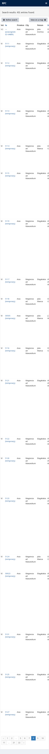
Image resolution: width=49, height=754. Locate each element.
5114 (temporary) (10, 147)
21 (14, 742)
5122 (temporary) (10, 440)
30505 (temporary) (10, 316)
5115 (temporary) (10, 174)
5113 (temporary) (10, 112)
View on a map (38, 20)
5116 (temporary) (10, 349)
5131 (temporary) (10, 635)
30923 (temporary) (10, 574)
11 (4, 742)
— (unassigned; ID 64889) (10, 32)
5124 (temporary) (10, 557)
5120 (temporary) (10, 459)
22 (19, 742)
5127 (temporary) (10, 713)
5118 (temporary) (10, 300)
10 (43, 738)
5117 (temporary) (10, 280)
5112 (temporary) (10, 64)
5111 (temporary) (10, 44)
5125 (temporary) (10, 675)
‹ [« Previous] (3, 738)
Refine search (10, 20)
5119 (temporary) (10, 222)
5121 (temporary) (10, 381)
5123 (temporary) (10, 499)
